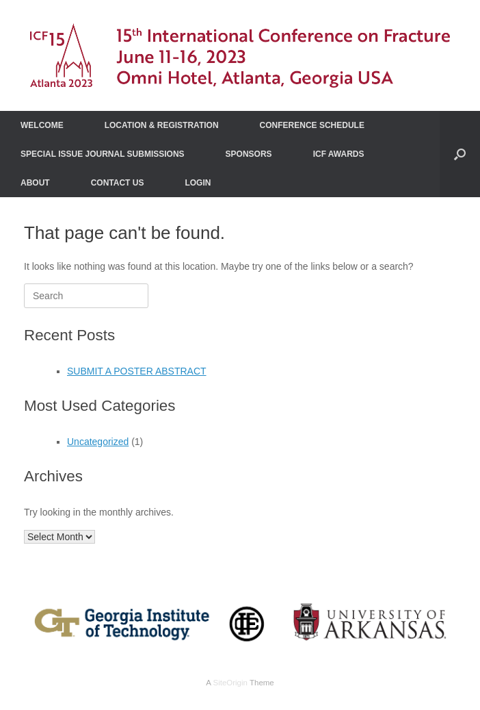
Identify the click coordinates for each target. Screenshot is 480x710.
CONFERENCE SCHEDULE (312, 125)
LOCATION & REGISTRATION (162, 125)
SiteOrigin (230, 683)
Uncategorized (98, 441)
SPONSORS (249, 154)
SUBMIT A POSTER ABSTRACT (136, 371)
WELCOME (42, 125)
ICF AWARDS (338, 154)
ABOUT (35, 183)
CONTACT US (117, 183)
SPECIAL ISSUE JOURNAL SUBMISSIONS (103, 154)
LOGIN (198, 183)
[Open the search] (460, 154)
